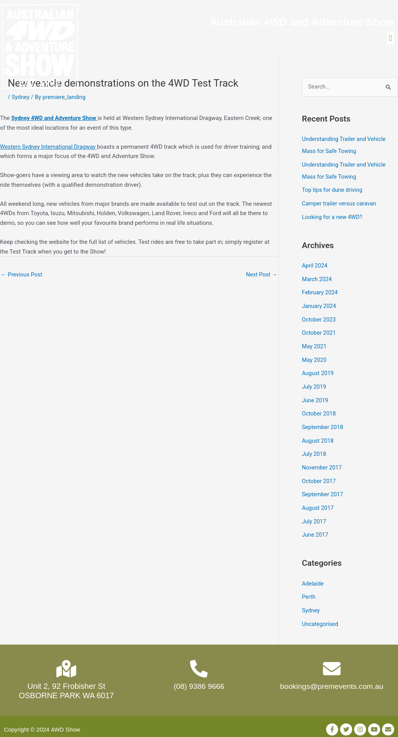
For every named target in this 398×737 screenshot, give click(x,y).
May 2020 (315, 358)
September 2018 (323, 423)
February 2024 (320, 292)
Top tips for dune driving (333, 191)
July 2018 (314, 450)
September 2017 (323, 489)
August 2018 (318, 436)
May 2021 (315, 345)
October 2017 (319, 476)
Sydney (21, 100)
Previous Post (22, 278)
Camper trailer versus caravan (340, 205)
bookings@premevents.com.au (331, 680)
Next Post (261, 278)
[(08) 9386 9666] (199, 662)
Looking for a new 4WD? (333, 218)
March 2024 (317, 279)
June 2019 (315, 397)
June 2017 (315, 528)
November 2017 (322, 463)
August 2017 (318, 502)
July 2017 (314, 515)
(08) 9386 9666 (199, 680)
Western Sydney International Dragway (50, 149)
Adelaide (313, 577)
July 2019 (314, 384)
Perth (309, 590)
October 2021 (319, 332)
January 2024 (319, 305)
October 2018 (319, 410)
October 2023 (319, 318)
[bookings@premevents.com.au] (331, 662)
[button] (390, 39)
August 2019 (318, 371)
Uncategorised (321, 616)
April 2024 (315, 266)
